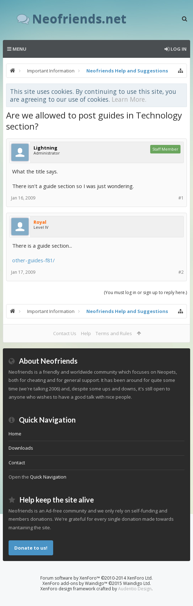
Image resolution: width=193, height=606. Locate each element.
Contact (17, 462)
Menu (16, 49)
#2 (181, 272)
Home (15, 433)
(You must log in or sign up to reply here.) (145, 292)
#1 (181, 198)
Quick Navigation (48, 477)
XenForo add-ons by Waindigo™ (74, 583)
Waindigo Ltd (136, 583)
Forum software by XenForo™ (96, 578)
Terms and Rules (114, 333)
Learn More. (129, 99)
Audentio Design (135, 589)
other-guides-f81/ (33, 260)
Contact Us (64, 333)
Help (86, 333)
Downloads (21, 448)
